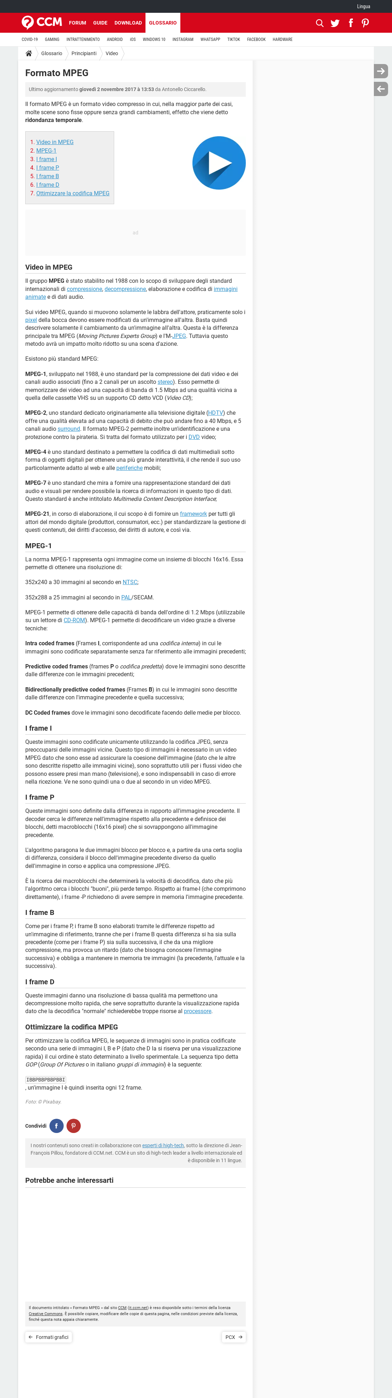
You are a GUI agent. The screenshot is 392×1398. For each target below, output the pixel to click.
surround (69, 428)
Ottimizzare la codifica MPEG (73, 193)
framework (193, 513)
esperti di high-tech (163, 1145)
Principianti (83, 53)
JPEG (179, 336)
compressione (84, 289)
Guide (100, 23)
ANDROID (115, 39)
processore (197, 1011)
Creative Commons (46, 1314)
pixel (31, 320)
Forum (77, 23)
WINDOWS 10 (154, 39)
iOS (133, 39)
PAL (126, 597)
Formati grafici (52, 1337)
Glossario (163, 23)
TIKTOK (233, 39)
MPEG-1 (46, 150)
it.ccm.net (138, 1308)
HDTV (215, 412)
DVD (194, 437)
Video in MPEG (55, 142)
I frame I (46, 159)
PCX (230, 1337)
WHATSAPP (210, 39)
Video (112, 53)
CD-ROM (74, 620)
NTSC (130, 582)
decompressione (125, 289)
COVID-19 (30, 39)
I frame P (47, 167)
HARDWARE (283, 39)
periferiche (129, 468)
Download (128, 23)
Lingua (363, 6)
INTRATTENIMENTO (83, 39)
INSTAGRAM (183, 39)
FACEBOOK (256, 39)
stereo (165, 381)
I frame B (47, 176)
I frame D (47, 184)
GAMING (52, 39)
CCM (122, 1308)
